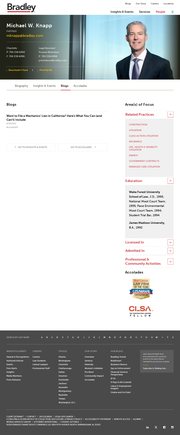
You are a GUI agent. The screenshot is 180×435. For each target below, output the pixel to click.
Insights (10, 372)
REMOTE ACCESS (122, 419)
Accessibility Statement (98, 419)
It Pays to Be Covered (121, 382)
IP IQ (113, 378)
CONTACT (31, 416)
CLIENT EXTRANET (15, 416)
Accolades (90, 380)
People (160, 12)
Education (133, 181)
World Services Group (18, 422)
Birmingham (64, 360)
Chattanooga (65, 368)
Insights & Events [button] (44, 86)
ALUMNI (137, 419)
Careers (155, 4)
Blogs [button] (64, 86)
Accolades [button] (80, 86)
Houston (63, 376)
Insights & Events (121, 12)
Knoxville (63, 387)
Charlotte (11, 47)
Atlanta (62, 357)
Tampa (62, 398)
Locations (169, 4)
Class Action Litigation (143, 136)
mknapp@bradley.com (24, 35)
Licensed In (134, 242)
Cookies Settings (69, 422)
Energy (133, 155)
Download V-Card (18, 70)
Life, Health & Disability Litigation (143, 148)
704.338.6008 (49, 56)
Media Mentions (14, 376)
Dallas (62, 372)
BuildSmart (116, 360)
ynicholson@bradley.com (53, 60)
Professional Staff (41, 368)
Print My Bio (46, 70)
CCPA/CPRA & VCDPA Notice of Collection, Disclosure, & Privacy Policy (44, 419)
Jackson (63, 383)
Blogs (128, 4)
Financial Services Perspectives (119, 373)
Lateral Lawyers (40, 364)
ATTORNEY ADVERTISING (45, 422)
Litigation (135, 130)
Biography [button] (21, 86)
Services (144, 12)
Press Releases (13, 380)
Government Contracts (144, 161)
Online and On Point (121, 392)
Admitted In (135, 250)
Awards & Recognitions (17, 357)
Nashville (63, 395)
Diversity (89, 364)
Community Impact (94, 376)
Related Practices (139, 114)
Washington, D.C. (67, 402)
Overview (89, 357)
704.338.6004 (17, 52)
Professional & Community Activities (143, 261)
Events (9, 364)
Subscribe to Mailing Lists (154, 368)
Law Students (39, 360)
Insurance (135, 141)
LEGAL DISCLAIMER (64, 416)
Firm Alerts (11, 368)
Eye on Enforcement (120, 368)
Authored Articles (14, 360)
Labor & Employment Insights (121, 387)
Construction (138, 124)
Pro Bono (89, 372)
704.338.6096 (17, 56)
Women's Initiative (94, 368)
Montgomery (65, 391)
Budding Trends (118, 357)
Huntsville (64, 380)
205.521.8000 (45, 416)
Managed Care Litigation (144, 167)
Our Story (141, 4)
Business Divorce (119, 364)
